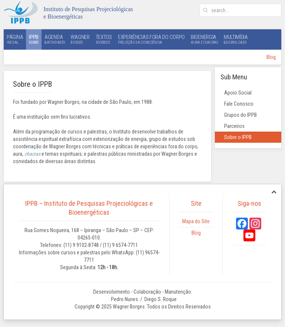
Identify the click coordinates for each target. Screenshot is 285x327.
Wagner (80, 39)
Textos (104, 39)
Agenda (55, 39)
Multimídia (236, 39)
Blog (271, 57)
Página (15, 39)
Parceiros (234, 126)
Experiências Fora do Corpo (151, 39)
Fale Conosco (238, 104)
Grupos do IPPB (240, 115)
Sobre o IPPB (238, 137)
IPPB (34, 39)
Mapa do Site (196, 221)
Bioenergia (204, 39)
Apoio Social (238, 93)
